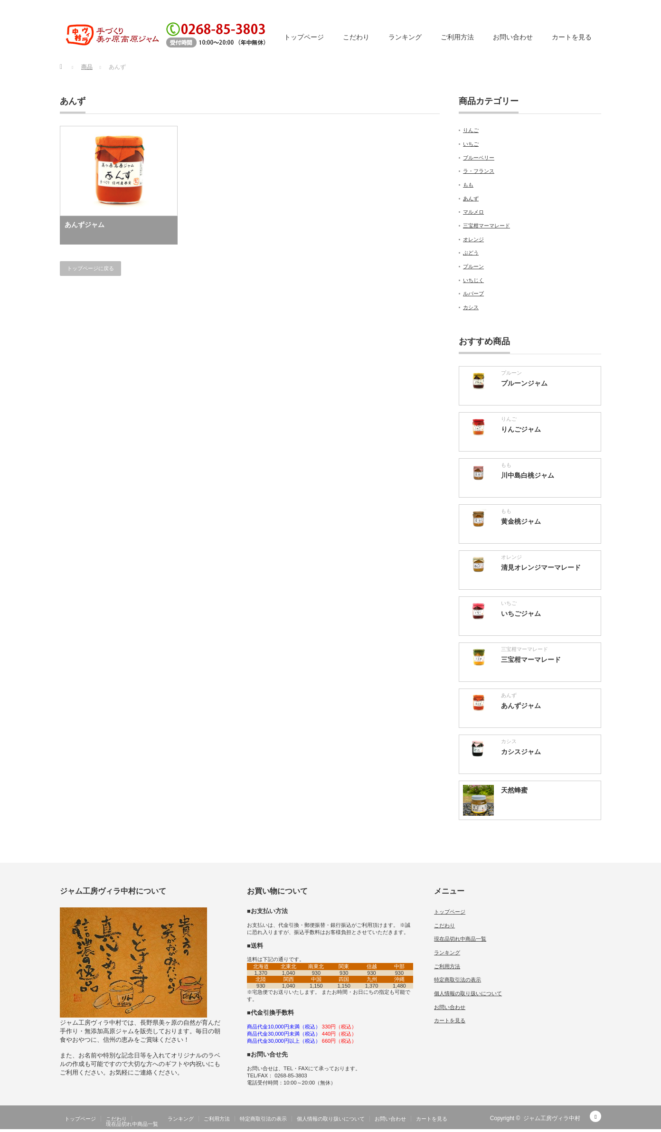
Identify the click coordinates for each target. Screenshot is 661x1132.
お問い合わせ (513, 37)
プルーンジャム (524, 383)
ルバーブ (473, 293)
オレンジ (473, 239)
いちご (471, 144)
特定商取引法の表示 (457, 979)
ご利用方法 (457, 37)
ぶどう (471, 252)
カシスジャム (521, 751)
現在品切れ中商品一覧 (460, 939)
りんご (471, 130)
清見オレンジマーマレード (541, 567)
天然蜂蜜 (514, 790)
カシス (471, 307)
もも (468, 185)
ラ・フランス (478, 171)
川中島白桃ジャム (527, 475)
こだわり (356, 37)
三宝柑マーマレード (486, 225)
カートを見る (572, 37)
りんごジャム (521, 429)
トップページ (304, 37)
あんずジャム (84, 224)
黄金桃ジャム (521, 521)
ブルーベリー (478, 157)
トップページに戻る (90, 268)
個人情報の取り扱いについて (468, 993)
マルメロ (473, 212)
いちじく (473, 280)
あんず (471, 198)
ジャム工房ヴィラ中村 (551, 1118)
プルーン (473, 266)
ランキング (405, 37)
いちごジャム (521, 613)
